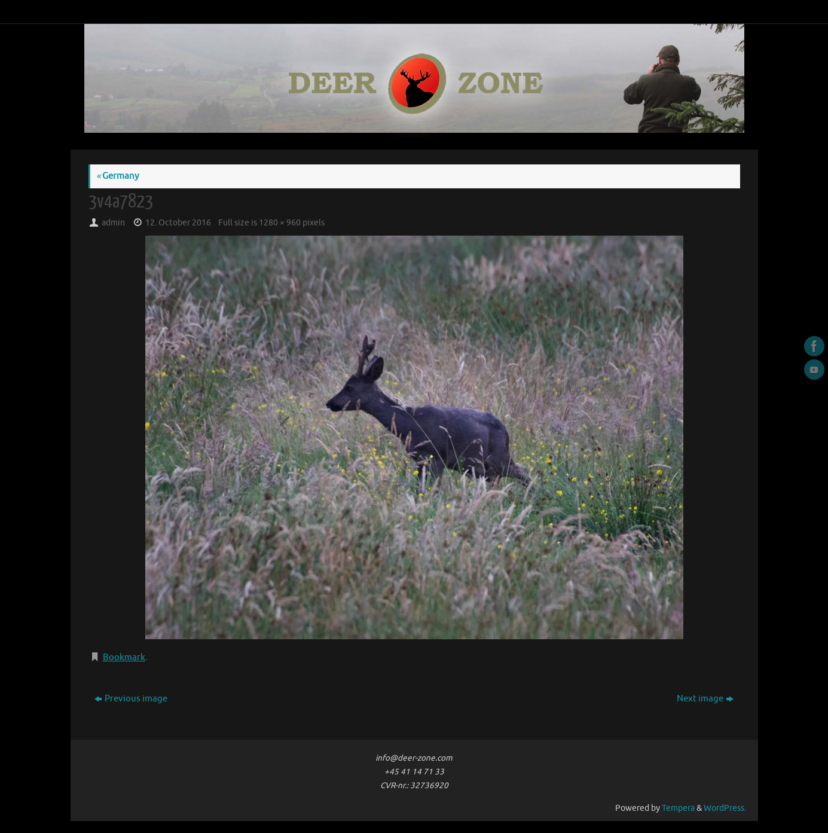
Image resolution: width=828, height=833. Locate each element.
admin (113, 223)
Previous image (130, 698)
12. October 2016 (178, 223)
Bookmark (124, 657)
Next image (705, 698)
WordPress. (725, 808)
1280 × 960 (280, 223)
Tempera (678, 808)
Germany (117, 176)
